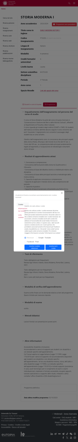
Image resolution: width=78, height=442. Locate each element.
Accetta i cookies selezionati (34, 247)
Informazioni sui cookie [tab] (22, 210)
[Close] (61, 193)
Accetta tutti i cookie (53, 247)
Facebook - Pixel (33, 242)
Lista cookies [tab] (21, 216)
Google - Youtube (44, 238)
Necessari (30, 238)
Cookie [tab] (20, 204)
